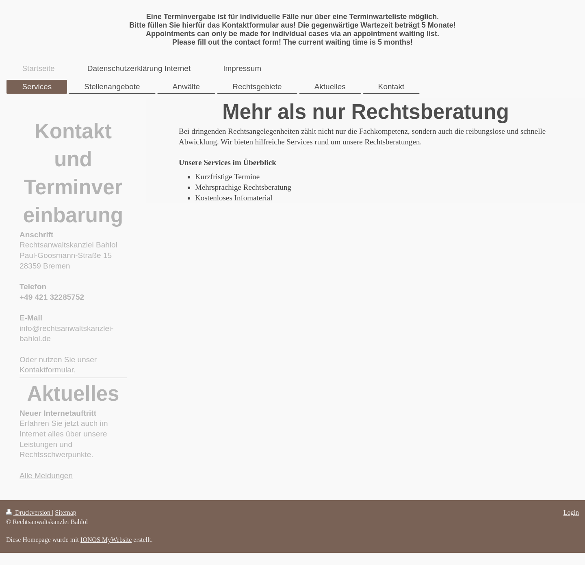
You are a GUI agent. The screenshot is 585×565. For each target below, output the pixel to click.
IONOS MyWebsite (106, 539)
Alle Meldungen (46, 475)
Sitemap (65, 512)
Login (571, 512)
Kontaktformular (47, 369)
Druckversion (29, 512)
